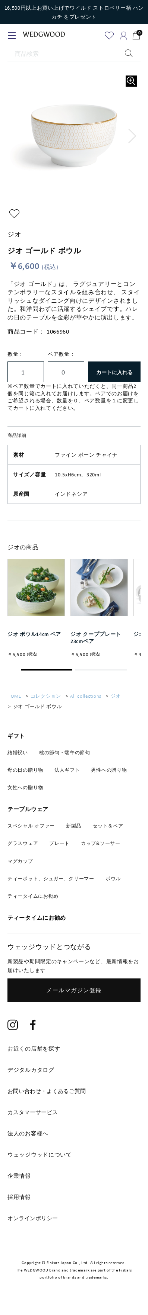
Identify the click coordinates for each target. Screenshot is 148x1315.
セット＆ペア (107, 830)
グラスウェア (22, 848)
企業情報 (19, 1180)
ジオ (116, 701)
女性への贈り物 (25, 792)
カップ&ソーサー (100, 848)
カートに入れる (114, 372)
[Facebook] (33, 1030)
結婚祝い (17, 757)
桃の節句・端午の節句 (64, 757)
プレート (59, 848)
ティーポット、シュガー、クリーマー (50, 883)
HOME (14, 701)
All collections (85, 701)
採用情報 (19, 1202)
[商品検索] (74, 53)
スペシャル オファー (31, 830)
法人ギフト (67, 775)
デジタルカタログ (30, 1074)
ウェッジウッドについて (39, 1159)
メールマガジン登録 (74, 995)
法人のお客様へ (27, 1138)
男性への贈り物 (109, 775)
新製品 (73, 830)
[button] (132, 136)
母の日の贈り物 (25, 775)
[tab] (74, 1096)
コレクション (46, 701)
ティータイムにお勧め (33, 901)
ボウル (113, 883)
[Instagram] (12, 1030)
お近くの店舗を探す (33, 1053)
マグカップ (20, 865)
